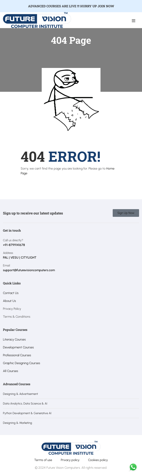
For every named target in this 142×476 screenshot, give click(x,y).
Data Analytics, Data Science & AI (25, 403)
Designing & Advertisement (20, 394)
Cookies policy (98, 460)
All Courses (10, 371)
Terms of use (43, 460)
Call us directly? (13, 240)
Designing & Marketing (17, 423)
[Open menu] (134, 20)
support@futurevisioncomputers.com (29, 270)
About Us (9, 301)
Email (6, 265)
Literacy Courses (14, 339)
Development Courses (18, 347)
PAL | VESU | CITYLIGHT (19, 257)
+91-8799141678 (14, 245)
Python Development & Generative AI (27, 413)
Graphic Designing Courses (21, 363)
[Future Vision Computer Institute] (37, 20)
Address (8, 253)
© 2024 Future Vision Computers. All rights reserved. (71, 468)
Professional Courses (17, 355)
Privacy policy (70, 460)
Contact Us (10, 293)
